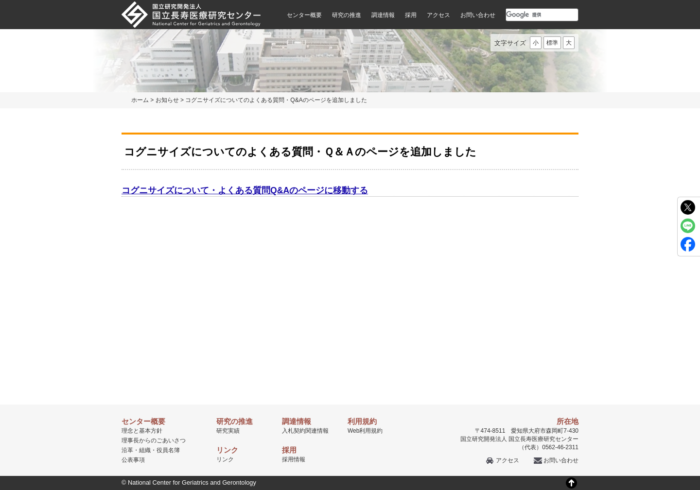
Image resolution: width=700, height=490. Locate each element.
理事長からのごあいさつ (154, 440)
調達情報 (383, 15)
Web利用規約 (365, 430)
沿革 (127, 450)
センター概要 (304, 15)
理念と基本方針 (142, 430)
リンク (225, 459)
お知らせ (167, 100)
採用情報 (293, 459)
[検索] (530, 14)
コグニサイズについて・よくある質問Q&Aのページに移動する (245, 190)
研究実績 (228, 430)
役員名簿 (168, 450)
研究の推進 (346, 15)
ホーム (140, 100)
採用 (411, 15)
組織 (145, 450)
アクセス (438, 15)
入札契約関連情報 (305, 430)
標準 (552, 42)
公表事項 (133, 459)
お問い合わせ (477, 15)
